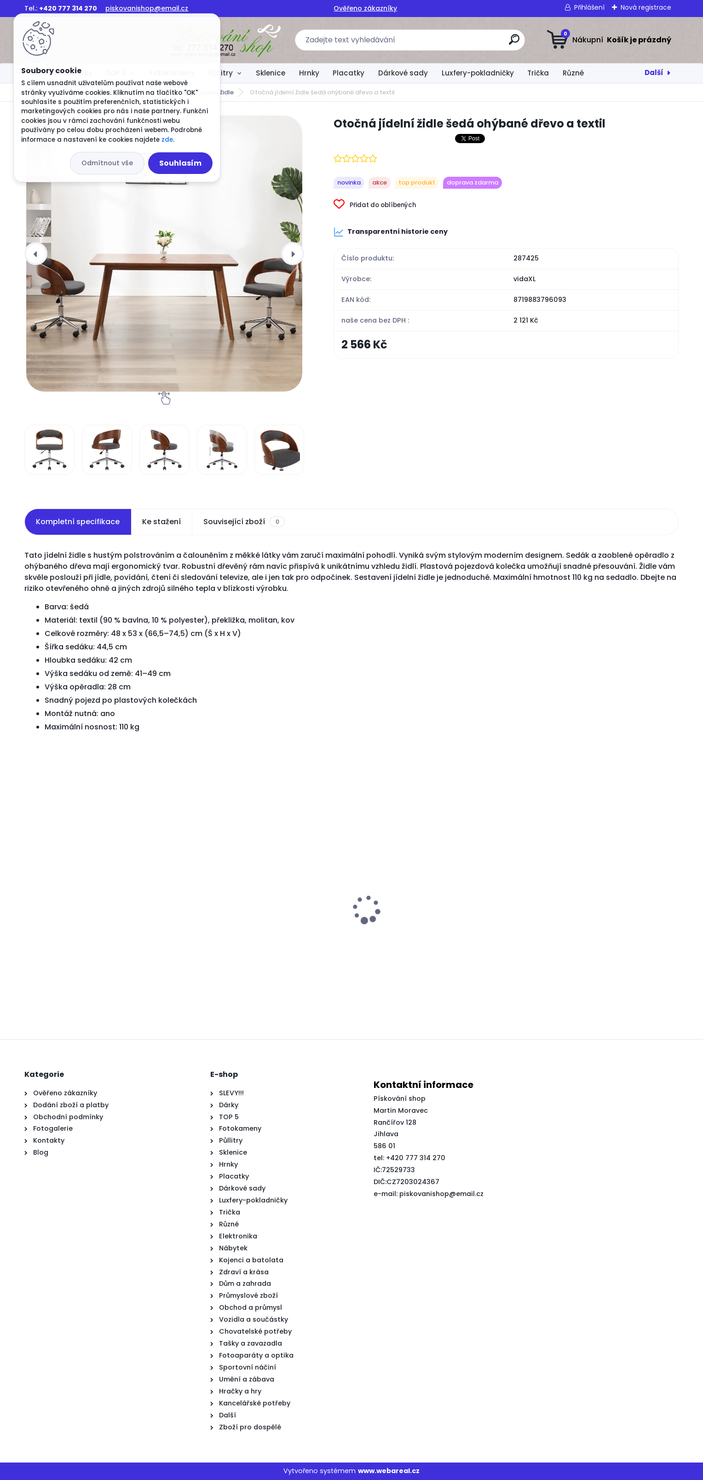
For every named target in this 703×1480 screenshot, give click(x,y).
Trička (538, 73)
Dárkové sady (403, 73)
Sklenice (270, 73)
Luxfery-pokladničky (478, 73)
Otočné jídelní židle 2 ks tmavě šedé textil (94, 949)
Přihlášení (589, 7)
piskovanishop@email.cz (146, 8)
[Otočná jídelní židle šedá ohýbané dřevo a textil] (164, 254)
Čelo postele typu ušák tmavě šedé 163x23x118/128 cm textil (259, 949)
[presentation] (35, 253)
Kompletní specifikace (78, 521)
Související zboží (243, 521)
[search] (442, 43)
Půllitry (220, 73)
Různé (573, 73)
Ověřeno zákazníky (365, 8)
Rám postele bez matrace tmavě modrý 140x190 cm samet (433, 949)
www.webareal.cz (389, 1470)
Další (654, 72)
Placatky (348, 73)
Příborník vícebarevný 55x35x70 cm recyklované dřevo (590, 949)
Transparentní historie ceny (391, 232)
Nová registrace (646, 7)
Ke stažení (161, 521)
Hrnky (309, 73)
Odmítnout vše (107, 163)
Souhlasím (180, 163)
